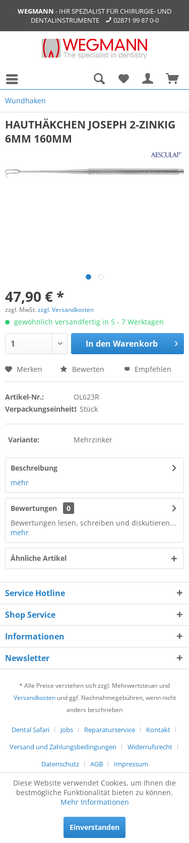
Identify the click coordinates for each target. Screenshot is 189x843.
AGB (96, 763)
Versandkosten (34, 697)
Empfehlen (147, 369)
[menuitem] (14, 79)
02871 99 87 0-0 (136, 20)
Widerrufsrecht (150, 746)
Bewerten (82, 369)
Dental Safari (30, 729)
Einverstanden (94, 827)
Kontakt (158, 729)
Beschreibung (34, 468)
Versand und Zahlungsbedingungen (63, 746)
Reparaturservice (109, 729)
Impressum (131, 763)
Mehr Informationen (94, 802)
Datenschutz (60, 763)
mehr (20, 482)
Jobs (66, 729)
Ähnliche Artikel (39, 558)
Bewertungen (34, 508)
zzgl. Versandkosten (66, 309)
